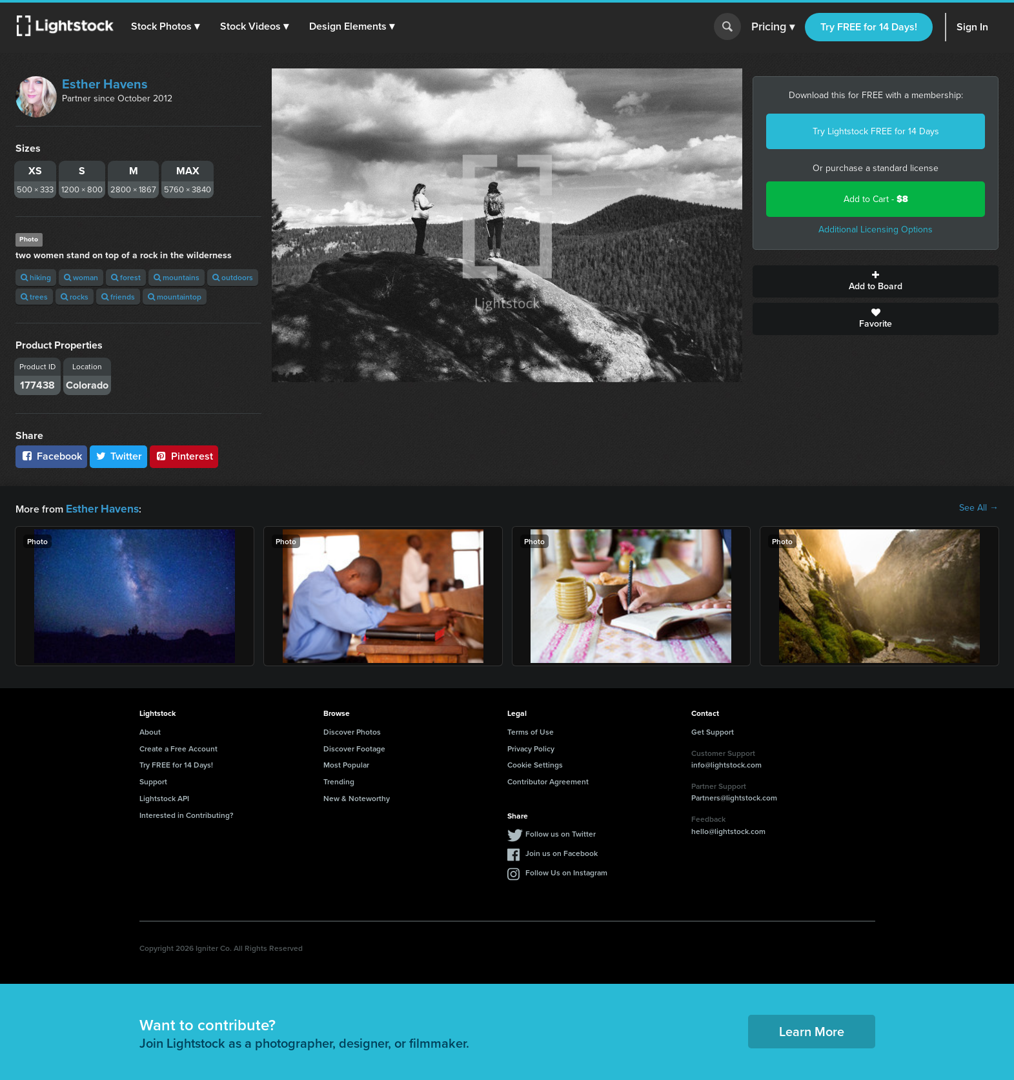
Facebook (51, 456)
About (150, 730)
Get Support (712, 730)
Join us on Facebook (561, 851)
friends (118, 296)
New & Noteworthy (356, 796)
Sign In (972, 26)
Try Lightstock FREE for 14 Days (876, 131)
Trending (338, 780)
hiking (36, 277)
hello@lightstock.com (728, 829)
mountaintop (174, 296)
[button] (167, 26)
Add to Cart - (876, 199)
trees (34, 296)
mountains (176, 277)
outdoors (232, 277)
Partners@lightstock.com (734, 796)
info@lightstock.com (726, 763)
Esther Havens (105, 84)
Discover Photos (352, 730)
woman (81, 277)
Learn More (811, 1030)
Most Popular (346, 763)
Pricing (773, 27)
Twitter (119, 456)
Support (153, 780)
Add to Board (875, 281)
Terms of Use (530, 730)
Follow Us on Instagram (566, 871)
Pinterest (184, 456)
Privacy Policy (530, 747)
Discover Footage (354, 747)
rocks (74, 296)
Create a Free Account (178, 747)
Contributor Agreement (548, 780)
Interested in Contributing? (186, 813)
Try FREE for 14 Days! (868, 26)
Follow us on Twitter (560, 832)
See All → (979, 508)
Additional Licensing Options (875, 229)
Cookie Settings (535, 763)
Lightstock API (164, 796)
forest (126, 277)
